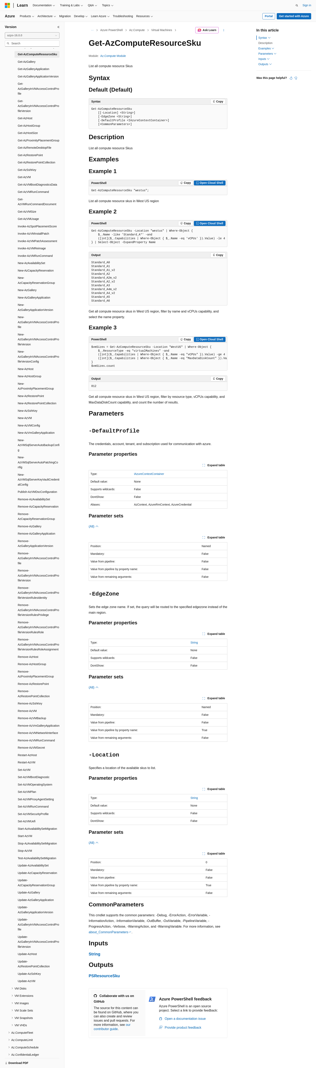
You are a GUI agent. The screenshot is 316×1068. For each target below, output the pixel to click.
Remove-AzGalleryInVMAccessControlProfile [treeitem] (38, 558)
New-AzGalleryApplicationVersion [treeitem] (35, 307)
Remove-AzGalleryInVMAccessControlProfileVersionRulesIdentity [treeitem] (38, 592)
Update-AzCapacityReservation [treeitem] (37, 873)
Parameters (267, 53)
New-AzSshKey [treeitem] (27, 410)
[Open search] (297, 5)
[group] (158, 357)
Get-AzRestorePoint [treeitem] (30, 155)
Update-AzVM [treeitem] (26, 981)
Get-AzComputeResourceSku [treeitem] (37, 54)
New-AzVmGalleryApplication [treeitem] (36, 432)
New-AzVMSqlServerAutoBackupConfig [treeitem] (38, 445)
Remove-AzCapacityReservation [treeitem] (38, 506)
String (194, 642)
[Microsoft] (7, 5)
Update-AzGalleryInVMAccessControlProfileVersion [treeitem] (38, 941)
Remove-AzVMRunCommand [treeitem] (36, 740)
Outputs (265, 64)
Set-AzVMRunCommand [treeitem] (33, 806)
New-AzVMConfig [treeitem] (29, 425)
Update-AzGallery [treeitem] (29, 892)
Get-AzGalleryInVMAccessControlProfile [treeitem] (38, 88)
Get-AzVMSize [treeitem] (27, 211)
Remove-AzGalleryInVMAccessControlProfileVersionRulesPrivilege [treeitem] (38, 610)
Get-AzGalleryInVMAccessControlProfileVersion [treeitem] (38, 106)
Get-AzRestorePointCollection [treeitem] (36, 162)
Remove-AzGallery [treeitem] (29, 526)
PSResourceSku (104, 976)
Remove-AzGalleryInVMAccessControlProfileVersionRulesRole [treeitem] (38, 627)
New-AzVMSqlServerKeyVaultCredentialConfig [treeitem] (38, 479)
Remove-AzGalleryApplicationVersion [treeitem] (35, 543)
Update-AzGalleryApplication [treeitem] (36, 900)
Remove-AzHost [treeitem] (28, 656)
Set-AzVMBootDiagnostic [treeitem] (33, 777)
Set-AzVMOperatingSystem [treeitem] (35, 784)
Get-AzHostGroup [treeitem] (29, 125)
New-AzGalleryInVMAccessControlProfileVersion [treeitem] (38, 339)
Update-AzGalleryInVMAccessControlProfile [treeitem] (38, 924)
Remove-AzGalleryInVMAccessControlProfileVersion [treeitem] (38, 575)
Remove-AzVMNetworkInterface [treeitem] (38, 733)
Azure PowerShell (111, 30)
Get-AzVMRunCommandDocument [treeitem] (37, 202)
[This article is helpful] (291, 78)
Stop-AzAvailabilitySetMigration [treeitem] (37, 843)
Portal (269, 16)
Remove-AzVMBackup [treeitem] (32, 718)
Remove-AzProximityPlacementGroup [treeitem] (36, 674)
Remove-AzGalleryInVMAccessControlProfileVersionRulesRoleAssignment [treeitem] (38, 644)
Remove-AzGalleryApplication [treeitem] (36, 533)
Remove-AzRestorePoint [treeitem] (33, 684)
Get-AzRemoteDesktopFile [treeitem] (34, 147)
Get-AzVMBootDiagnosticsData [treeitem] (37, 184)
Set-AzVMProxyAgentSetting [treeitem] (36, 799)
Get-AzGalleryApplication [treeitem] (33, 69)
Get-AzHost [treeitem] (25, 118)
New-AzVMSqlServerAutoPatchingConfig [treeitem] (38, 462)
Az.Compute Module (113, 55)
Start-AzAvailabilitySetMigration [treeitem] (37, 828)
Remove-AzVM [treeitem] (27, 711)
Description (265, 43)
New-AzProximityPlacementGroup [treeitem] (36, 386)
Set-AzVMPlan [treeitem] (27, 791)
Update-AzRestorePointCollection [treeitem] (34, 964)
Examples (266, 48)
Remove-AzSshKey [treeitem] (30, 703)
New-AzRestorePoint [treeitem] (31, 396)
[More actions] (223, 30)
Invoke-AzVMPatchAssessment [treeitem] (37, 241)
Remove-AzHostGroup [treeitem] (32, 664)
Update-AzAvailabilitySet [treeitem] (33, 865)
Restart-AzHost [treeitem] (27, 755)
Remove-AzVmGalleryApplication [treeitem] (38, 725)
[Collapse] (58, 27)
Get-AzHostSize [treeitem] (28, 133)
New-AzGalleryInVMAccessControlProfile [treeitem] (38, 322)
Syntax (264, 37)
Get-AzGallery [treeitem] (26, 61)
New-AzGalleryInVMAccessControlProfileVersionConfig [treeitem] (38, 356)
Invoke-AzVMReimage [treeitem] (32, 248)
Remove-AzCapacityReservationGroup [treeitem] (36, 516)
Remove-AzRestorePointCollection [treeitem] (34, 694)
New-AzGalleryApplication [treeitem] (34, 297)
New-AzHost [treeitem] (25, 369)
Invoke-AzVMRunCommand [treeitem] (35, 255)
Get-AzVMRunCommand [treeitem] (33, 191)
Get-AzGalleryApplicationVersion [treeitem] (38, 76)
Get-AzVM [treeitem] (24, 177)
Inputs (264, 59)
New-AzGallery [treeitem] (27, 290)
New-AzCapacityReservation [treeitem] (36, 270)
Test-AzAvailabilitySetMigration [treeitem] (37, 858)
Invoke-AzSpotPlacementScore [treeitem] (37, 226)
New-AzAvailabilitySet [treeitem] (31, 263)
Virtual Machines (161, 30)
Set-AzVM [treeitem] (24, 769)
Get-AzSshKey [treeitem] (27, 169)
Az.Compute (137, 30)
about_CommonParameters (108, 932)
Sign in (306, 5)
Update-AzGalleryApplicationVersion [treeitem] (35, 910)
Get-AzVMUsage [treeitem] (28, 218)
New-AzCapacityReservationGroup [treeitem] (36, 280)
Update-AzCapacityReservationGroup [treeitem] (36, 883)
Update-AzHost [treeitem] (27, 954)
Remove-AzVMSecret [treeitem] (31, 747)
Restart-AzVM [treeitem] (26, 762)
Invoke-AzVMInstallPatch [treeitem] (33, 233)
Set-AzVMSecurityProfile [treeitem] (33, 814)
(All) (94, 526)
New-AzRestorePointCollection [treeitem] (37, 403)
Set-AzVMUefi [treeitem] (26, 821)
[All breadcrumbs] (92, 30)
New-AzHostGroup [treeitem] (29, 376)
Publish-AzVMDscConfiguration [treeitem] (37, 491)
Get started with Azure (294, 16)
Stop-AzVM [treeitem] (25, 850)
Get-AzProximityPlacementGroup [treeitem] (38, 140)
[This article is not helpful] (295, 78)
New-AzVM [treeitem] (25, 418)
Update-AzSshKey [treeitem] (29, 973)
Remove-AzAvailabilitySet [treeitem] (34, 499)
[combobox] (32, 35)
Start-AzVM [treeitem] (25, 836)
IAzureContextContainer (149, 473)
